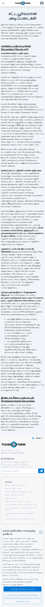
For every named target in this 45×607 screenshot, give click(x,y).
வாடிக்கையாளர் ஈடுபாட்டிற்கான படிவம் (19, 519)
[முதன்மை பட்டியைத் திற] (3, 3)
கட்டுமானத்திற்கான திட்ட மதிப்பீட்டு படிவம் (21, 504)
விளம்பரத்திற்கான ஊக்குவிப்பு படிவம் (19, 492)
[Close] (41, 532)
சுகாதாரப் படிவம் (11, 498)
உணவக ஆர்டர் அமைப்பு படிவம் (17, 501)
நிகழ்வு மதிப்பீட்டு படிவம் (14, 495)
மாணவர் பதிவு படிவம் (13, 488)
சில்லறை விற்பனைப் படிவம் (15, 485)
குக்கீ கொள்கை (15, 555)
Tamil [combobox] (38, 438)
